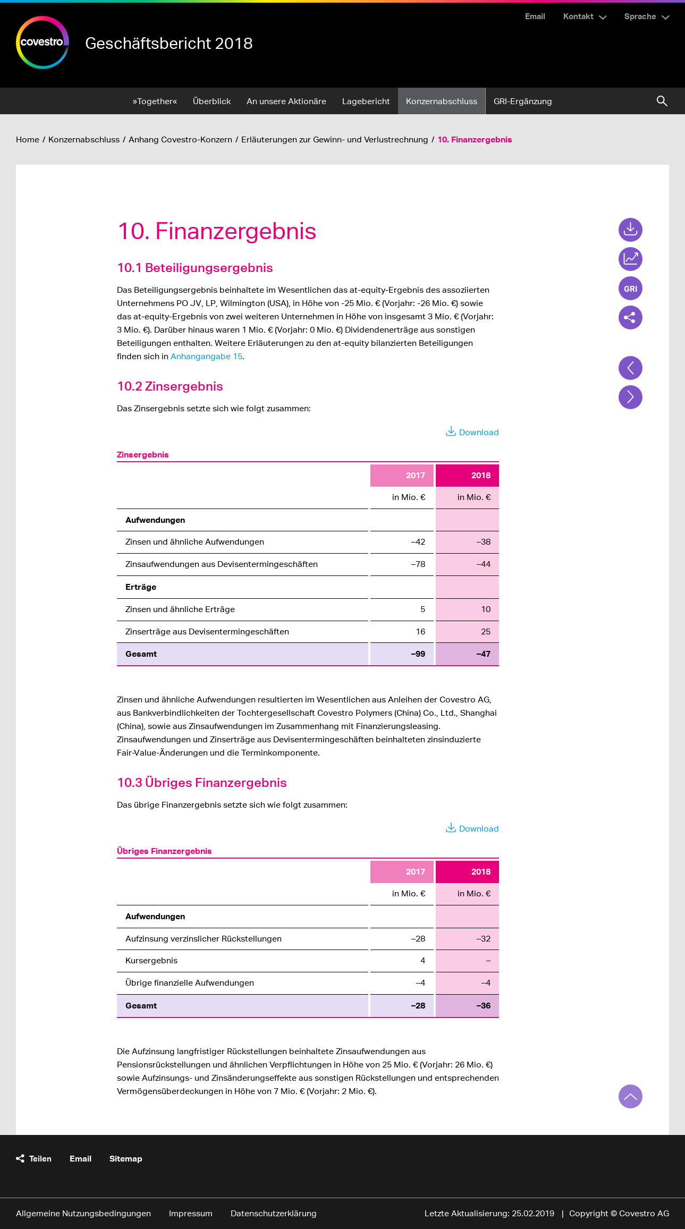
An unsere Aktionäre (286, 101)
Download (479, 432)
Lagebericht (366, 101)
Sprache (640, 16)
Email (535, 16)
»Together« (155, 101)
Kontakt (578, 16)
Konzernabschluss (441, 101)
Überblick (212, 101)
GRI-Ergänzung (523, 101)
